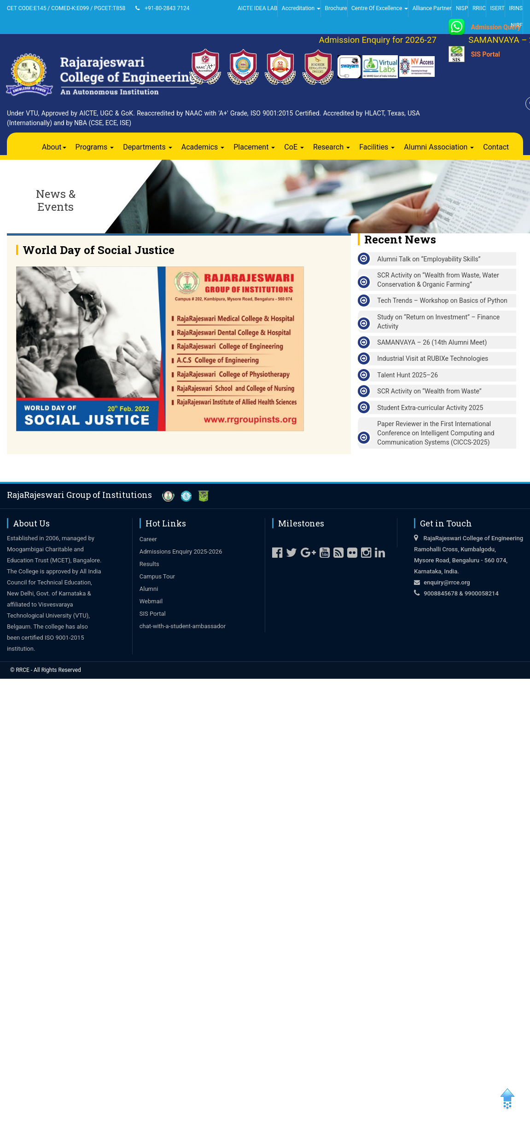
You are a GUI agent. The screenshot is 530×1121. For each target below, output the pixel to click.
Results (149, 563)
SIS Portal (485, 54)
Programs (95, 147)
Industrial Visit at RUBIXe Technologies (432, 358)
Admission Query (496, 27)
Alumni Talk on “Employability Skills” (428, 259)
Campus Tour (157, 576)
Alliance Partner (432, 8)
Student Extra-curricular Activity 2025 (430, 407)
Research (331, 147)
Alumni (149, 588)
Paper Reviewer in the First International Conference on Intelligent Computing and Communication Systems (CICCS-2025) (435, 433)
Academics (203, 147)
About (54, 147)
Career (148, 539)
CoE (294, 147)
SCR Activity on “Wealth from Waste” (429, 391)
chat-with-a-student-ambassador (183, 626)
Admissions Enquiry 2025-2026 (181, 551)
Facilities (377, 147)
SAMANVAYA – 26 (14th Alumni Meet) (432, 342)
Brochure (336, 8)
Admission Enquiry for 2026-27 (382, 40)
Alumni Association (439, 147)
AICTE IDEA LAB (257, 8)
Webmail (151, 601)
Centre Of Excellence (379, 8)
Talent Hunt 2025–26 (407, 375)
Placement (254, 147)
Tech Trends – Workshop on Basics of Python (442, 300)
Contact (496, 147)
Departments (147, 147)
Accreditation (301, 8)
